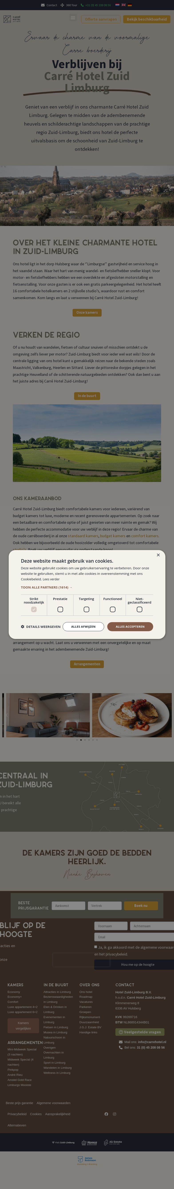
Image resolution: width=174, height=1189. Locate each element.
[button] (87, 583)
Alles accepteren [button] (129, 623)
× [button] (158, 551)
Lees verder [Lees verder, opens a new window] (52, 575)
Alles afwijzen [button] (80, 623)
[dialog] (87, 594)
